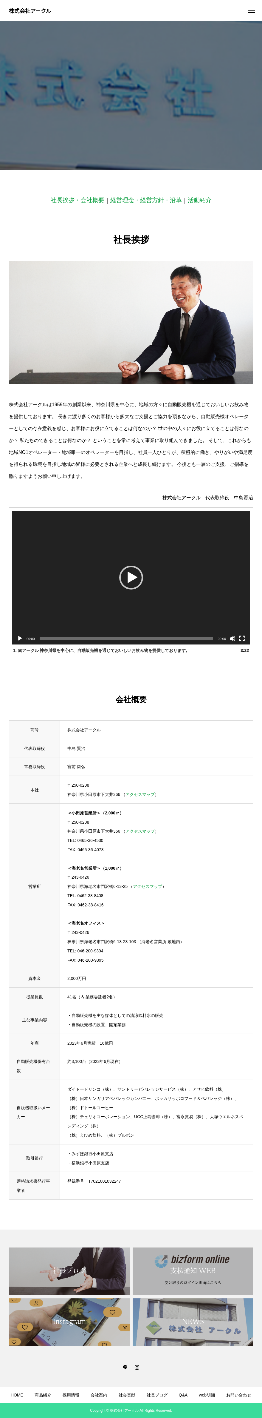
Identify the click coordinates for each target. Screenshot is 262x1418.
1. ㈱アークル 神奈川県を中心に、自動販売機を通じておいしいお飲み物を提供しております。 (101, 650)
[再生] (20, 639)
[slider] (126, 638)
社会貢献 (127, 1395)
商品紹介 (43, 1395)
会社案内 (99, 1395)
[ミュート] (232, 639)
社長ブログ (157, 1395)
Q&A (183, 1395)
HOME (17, 1395)
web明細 (207, 1395)
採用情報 (71, 1395)
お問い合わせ (238, 1395)
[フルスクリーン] (242, 639)
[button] (131, 578)
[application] (131, 577)
